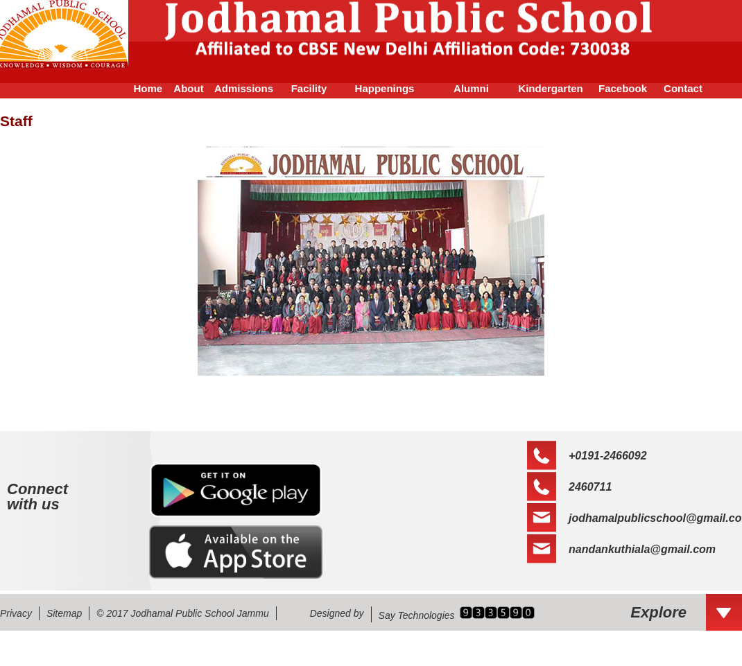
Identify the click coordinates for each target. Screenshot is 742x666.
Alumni (471, 88)
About (188, 88)
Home (142, 88)
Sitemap (64, 613)
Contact (683, 88)
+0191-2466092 (608, 456)
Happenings (385, 88)
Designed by (337, 613)
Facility (309, 88)
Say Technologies (417, 615)
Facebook (622, 88)
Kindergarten (550, 88)
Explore (658, 612)
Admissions (243, 88)
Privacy (16, 613)
